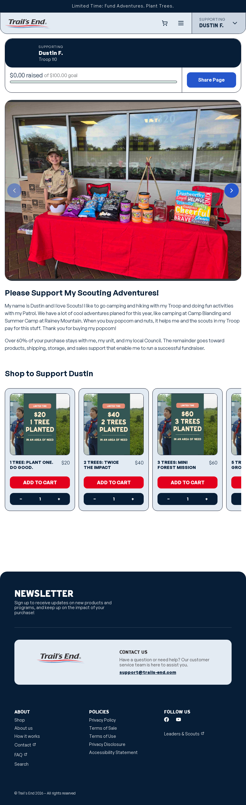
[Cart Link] (166, 23)
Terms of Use (102, 736)
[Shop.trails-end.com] (27, 23)
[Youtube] (178, 719)
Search (21, 764)
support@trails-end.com (147, 672)
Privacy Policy (102, 719)
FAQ (20, 754)
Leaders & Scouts (184, 733)
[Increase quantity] (59, 499)
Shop (19, 719)
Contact (25, 744)
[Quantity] (40, 499)
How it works (27, 736)
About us (23, 728)
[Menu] (180, 23)
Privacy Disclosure (107, 744)
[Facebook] (166, 719)
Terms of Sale (103, 728)
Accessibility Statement (113, 752)
